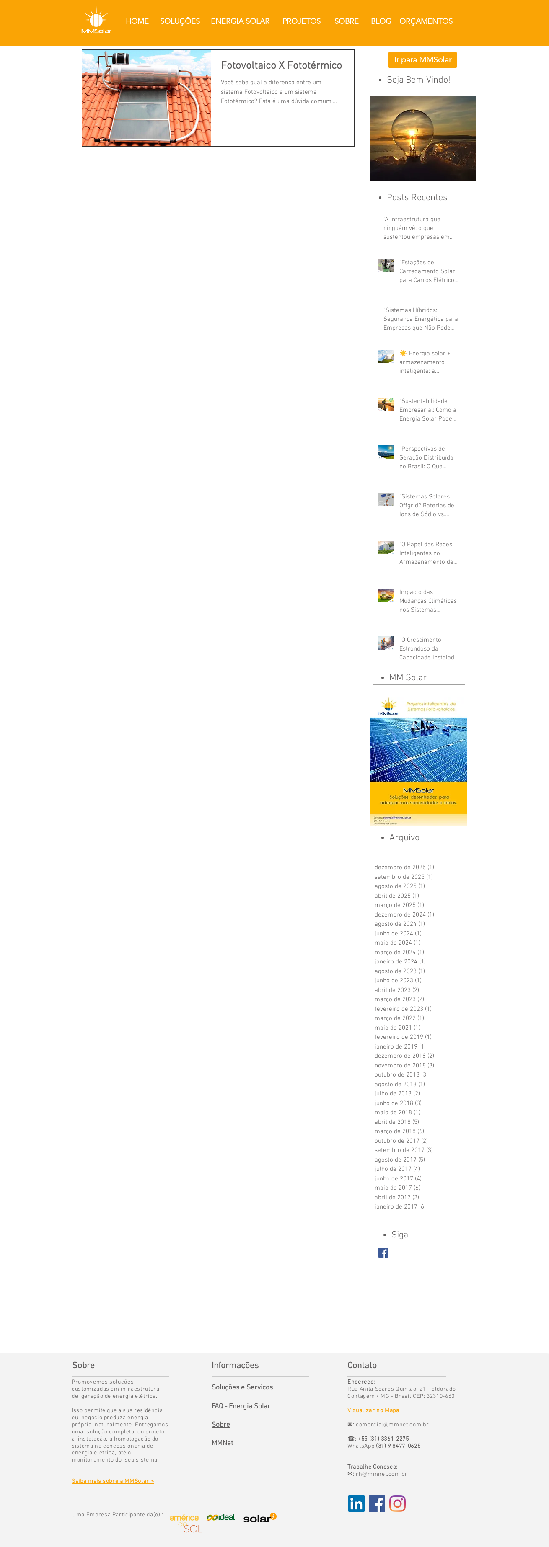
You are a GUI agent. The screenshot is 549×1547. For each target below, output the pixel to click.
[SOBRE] (346, 21)
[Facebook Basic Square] (383, 1253)
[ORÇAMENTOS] (426, 21)
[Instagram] (397, 1503)
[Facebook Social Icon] (377, 1503)
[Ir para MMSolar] (422, 60)
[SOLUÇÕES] (180, 21)
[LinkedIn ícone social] (356, 1503)
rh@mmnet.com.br (382, 1474)
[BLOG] (381, 21)
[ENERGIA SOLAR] (240, 21)
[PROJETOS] (301, 21)
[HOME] (137, 21)
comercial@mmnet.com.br (392, 1424)
